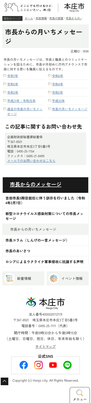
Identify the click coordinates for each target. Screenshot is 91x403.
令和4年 (57, 84)
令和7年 (12, 75)
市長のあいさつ (17, 250)
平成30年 (58, 100)
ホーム (29, 18)
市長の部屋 (56, 18)
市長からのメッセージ (35, 184)
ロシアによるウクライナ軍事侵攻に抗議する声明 (44, 261)
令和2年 (57, 92)
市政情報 (41, 18)
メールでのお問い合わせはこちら (31, 160)
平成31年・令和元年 (21, 100)
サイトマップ (45, 346)
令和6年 (57, 75)
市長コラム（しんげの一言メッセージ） (37, 240)
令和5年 (12, 84)
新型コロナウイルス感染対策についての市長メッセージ (44, 216)
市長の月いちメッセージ (69, 109)
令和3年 (12, 92)
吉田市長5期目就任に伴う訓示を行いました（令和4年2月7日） (45, 200)
